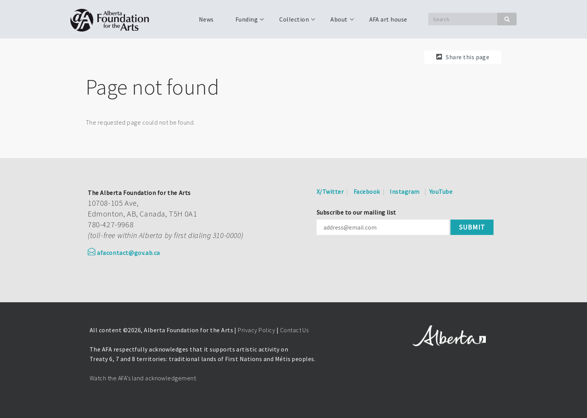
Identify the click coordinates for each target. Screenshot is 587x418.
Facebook (367, 191)
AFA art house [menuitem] (388, 19)
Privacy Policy (256, 330)
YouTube (440, 191)
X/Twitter (330, 191)
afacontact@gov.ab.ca (124, 252)
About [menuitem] (338, 21)
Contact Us (294, 330)
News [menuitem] (206, 19)
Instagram (404, 191)
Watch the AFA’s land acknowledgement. (143, 378)
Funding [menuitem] (245, 21)
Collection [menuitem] (293, 21)
